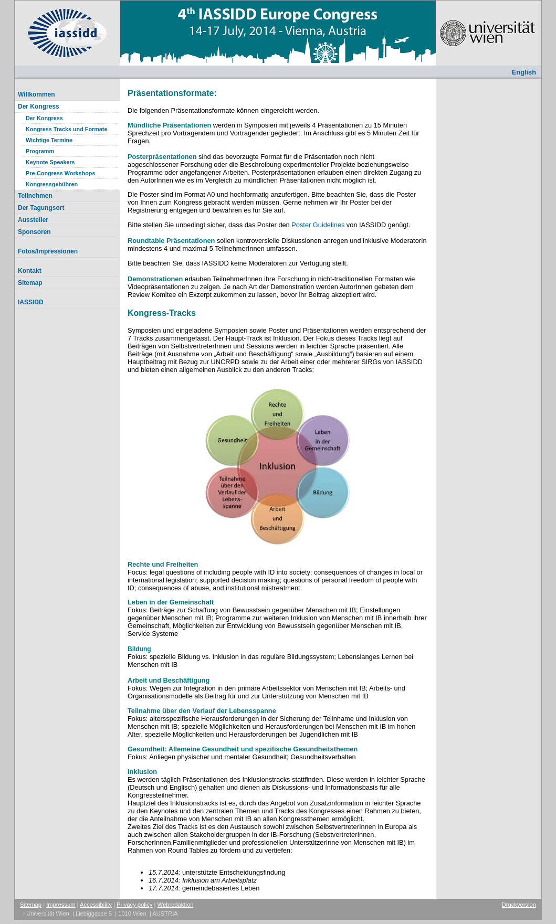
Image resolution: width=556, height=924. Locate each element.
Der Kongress (38, 106)
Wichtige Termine (49, 140)
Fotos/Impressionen (48, 251)
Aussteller (33, 220)
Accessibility (96, 904)
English (524, 72)
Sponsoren (34, 232)
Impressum (60, 904)
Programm (40, 151)
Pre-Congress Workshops (60, 173)
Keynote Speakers (50, 162)
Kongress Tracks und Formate (66, 129)
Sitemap (30, 282)
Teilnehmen (35, 195)
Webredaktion (176, 904)
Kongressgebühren (52, 184)
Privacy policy (134, 904)
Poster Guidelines (317, 225)
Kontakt (29, 270)
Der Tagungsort (41, 207)
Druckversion (519, 904)
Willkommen (36, 94)
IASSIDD (31, 302)
